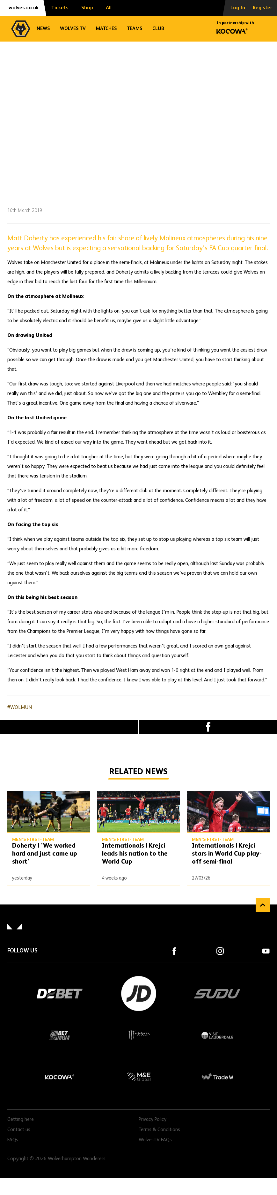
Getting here (20, 1119)
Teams (134, 28)
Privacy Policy (152, 1119)
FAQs (12, 1140)
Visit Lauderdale (217, 1035)
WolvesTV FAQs (155, 1140)
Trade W (217, 1077)
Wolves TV (73, 28)
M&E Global (138, 1077)
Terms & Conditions (159, 1129)
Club (158, 28)
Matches (106, 28)
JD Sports (138, 994)
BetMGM (59, 1035)
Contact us (18, 1129)
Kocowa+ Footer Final (59, 1077)
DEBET (59, 994)
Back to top (262, 905)
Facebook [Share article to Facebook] (208, 727)
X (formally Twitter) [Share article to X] (69, 727)
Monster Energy (138, 1035)
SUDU (217, 994)
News (43, 28)
